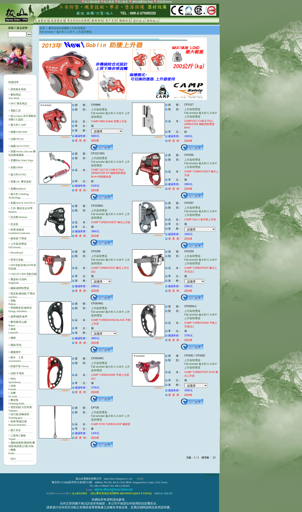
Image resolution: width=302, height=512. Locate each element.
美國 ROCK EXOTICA (23, 202)
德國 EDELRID (19, 131)
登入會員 (122, 1)
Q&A (13, 458)
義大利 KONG (18, 174)
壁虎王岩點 (17, 259)
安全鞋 (14, 224)
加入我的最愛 (92, 1)
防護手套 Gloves (20, 366)
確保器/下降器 (19, 238)
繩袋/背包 (16, 344)
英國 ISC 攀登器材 (21, 181)
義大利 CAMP (18, 124)
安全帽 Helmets (19, 217)
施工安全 (16, 430)
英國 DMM (17, 167)
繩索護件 (16, 352)
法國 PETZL (17, 139)
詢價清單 (13, 82)
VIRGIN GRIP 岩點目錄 (24, 273)
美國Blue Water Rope (22, 160)
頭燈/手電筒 (17, 373)
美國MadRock (18, 188)
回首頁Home (164, 1)
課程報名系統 (18, 89)
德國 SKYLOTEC (20, 146)
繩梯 (13, 337)
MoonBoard (17, 252)
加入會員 (109, 1)
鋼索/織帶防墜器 (20, 288)
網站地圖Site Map (142, 1)
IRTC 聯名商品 (19, 103)
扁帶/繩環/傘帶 (19, 316)
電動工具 (16, 110)
